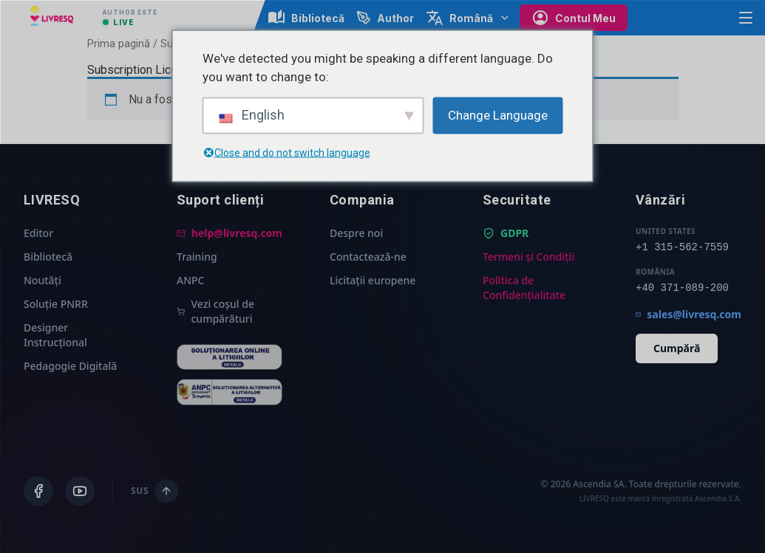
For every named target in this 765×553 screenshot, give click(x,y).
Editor (38, 233)
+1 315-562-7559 (682, 247)
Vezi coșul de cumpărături (215, 311)
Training (197, 257)
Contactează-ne (368, 257)
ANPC (190, 280)
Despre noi (356, 233)
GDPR (505, 233)
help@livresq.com (229, 233)
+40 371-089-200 (682, 288)
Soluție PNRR (56, 304)
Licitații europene (372, 280)
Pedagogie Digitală (70, 366)
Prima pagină (118, 43)
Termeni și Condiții (528, 257)
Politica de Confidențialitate (524, 287)
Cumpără (676, 348)
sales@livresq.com (688, 314)
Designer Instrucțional (55, 334)
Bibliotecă (48, 257)
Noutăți (42, 280)
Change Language (498, 114)
